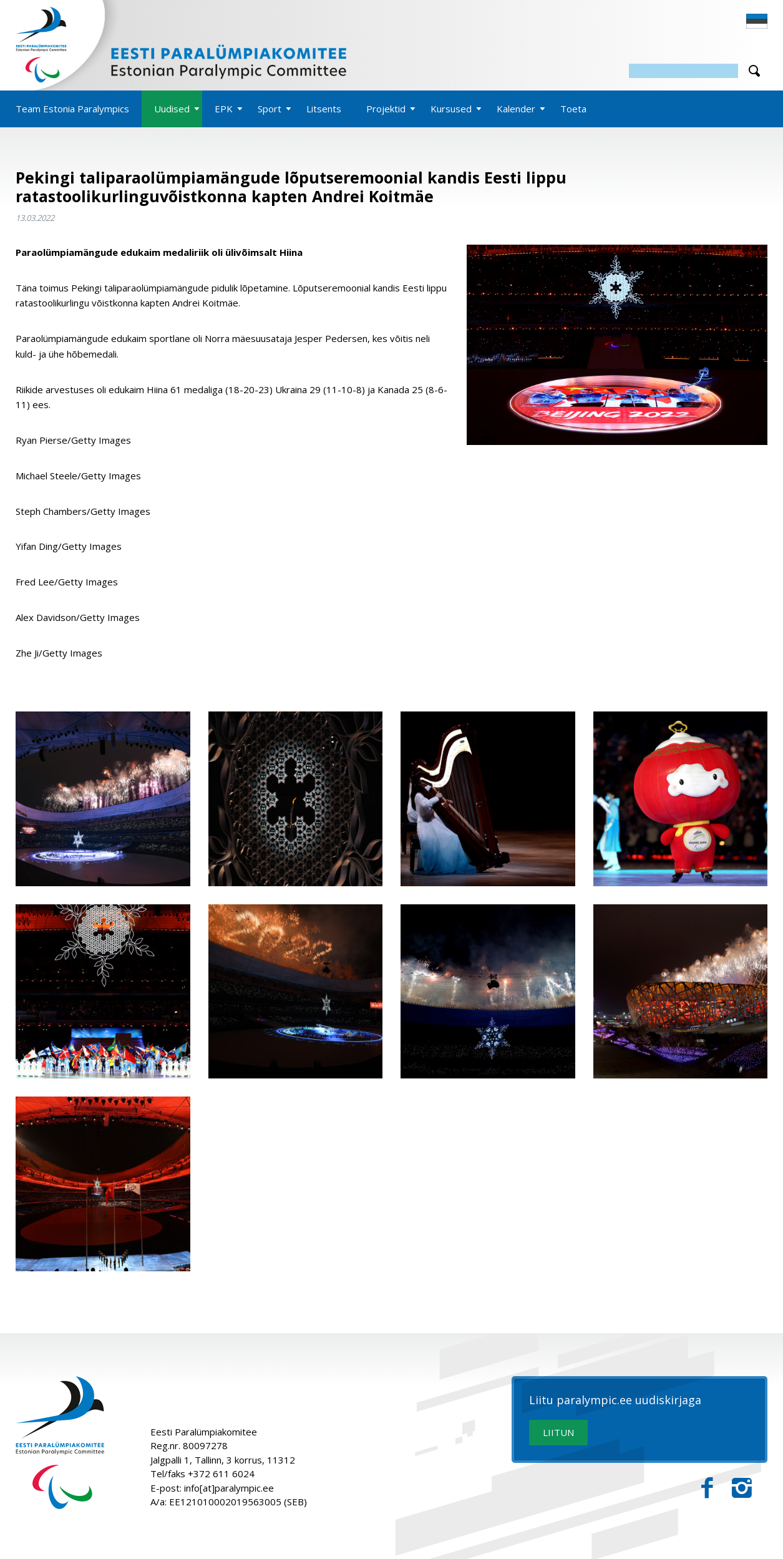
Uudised (172, 108)
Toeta (573, 108)
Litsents (323, 108)
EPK (224, 108)
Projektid (386, 108)
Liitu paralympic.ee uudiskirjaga (615, 1400)
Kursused (451, 108)
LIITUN (558, 1432)
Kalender (516, 108)
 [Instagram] (742, 1488)
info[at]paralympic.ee (229, 1488)
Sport (269, 108)
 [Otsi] (754, 71)
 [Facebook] (707, 1488)
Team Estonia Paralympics (72, 108)
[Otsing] (683, 71)
